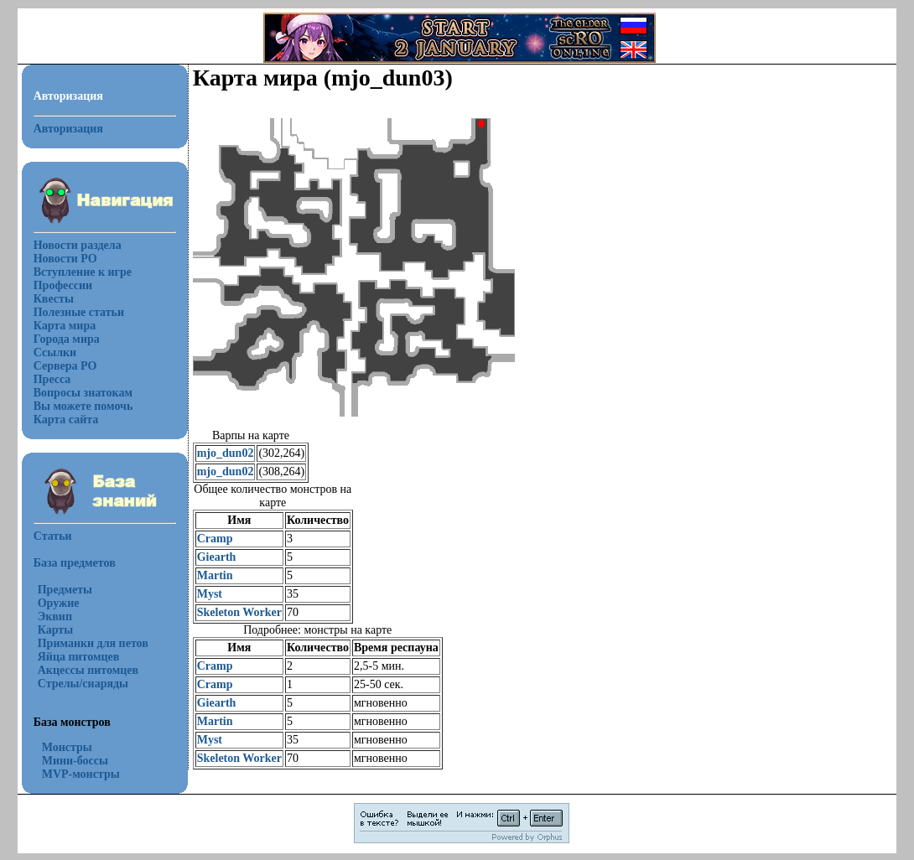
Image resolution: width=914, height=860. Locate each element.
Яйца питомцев (79, 656)
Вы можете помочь (83, 406)
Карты (55, 630)
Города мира (67, 339)
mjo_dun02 (225, 453)
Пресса (52, 379)
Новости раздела (78, 245)
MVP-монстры (81, 774)
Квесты (54, 299)
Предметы (65, 589)
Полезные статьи (79, 312)
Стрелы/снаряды (83, 683)
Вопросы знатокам (83, 392)
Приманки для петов (93, 643)
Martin (215, 575)
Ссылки (55, 352)
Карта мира (65, 325)
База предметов (75, 563)
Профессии (63, 285)
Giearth (216, 557)
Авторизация (68, 128)
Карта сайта (66, 419)
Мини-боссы (75, 760)
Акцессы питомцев (88, 670)
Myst (209, 594)
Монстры (67, 747)
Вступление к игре (83, 272)
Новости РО (65, 258)
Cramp (215, 538)
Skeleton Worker (239, 612)
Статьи (53, 536)
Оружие (59, 603)
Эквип (55, 616)
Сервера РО (65, 366)
